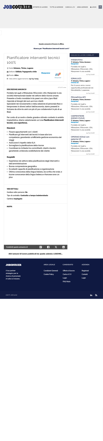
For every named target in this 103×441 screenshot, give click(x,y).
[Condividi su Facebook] (48, 247)
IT (100, 7)
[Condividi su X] (56, 247)
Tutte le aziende (56, 7)
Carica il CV (70, 7)
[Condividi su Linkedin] (63, 247)
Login (93, 7)
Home (28, 7)
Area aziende (82, 7)
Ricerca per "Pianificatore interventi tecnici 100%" (51, 48)
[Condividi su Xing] (40, 247)
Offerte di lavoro (40, 7)
